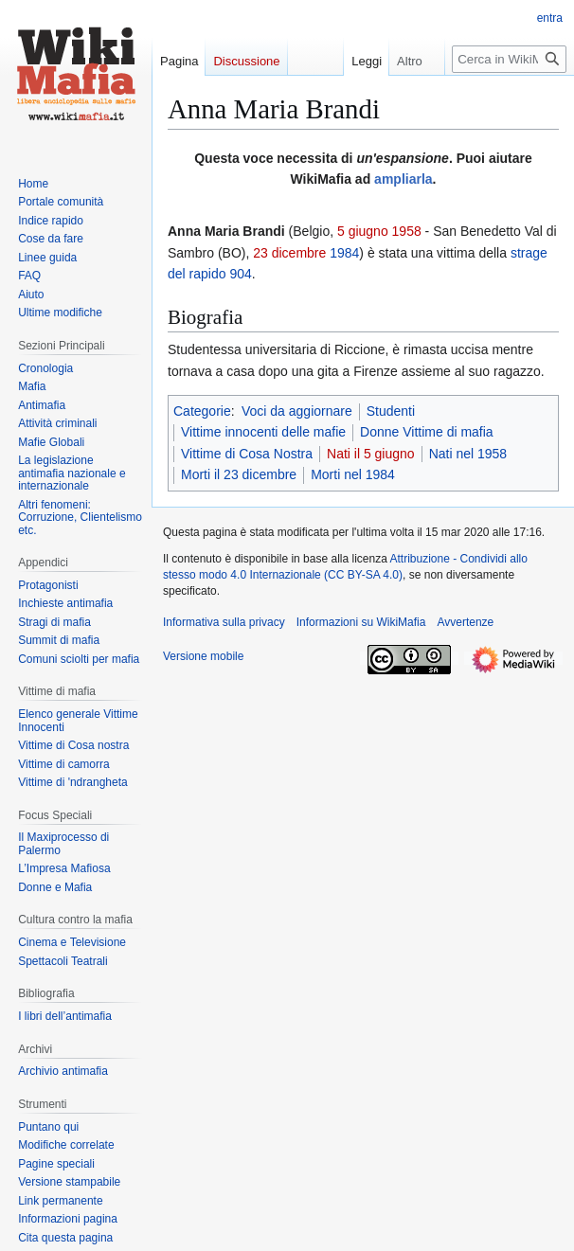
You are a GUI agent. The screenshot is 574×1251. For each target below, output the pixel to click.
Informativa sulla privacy (224, 622)
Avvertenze (465, 622)
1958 (407, 231)
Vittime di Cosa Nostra (247, 453)
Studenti (391, 411)
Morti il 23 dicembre (238, 474)
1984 (344, 252)
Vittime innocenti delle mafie (263, 431)
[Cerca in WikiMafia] (509, 59)
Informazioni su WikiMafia (361, 622)
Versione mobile (203, 656)
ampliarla (403, 179)
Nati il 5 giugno (371, 453)
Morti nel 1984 (353, 474)
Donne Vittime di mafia (426, 431)
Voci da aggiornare (297, 411)
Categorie (202, 411)
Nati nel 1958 (468, 453)
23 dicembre (289, 252)
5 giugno (362, 231)
